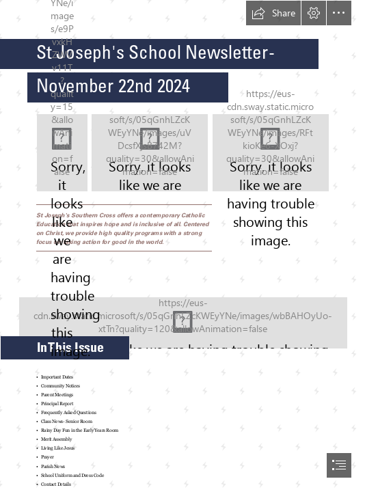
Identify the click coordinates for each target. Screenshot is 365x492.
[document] (182, 246)
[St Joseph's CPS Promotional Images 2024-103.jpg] (149, 152)
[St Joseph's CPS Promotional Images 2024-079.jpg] (182, 315)
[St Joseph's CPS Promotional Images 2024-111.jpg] (270, 152)
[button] (273, 13)
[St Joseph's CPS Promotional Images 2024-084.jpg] (62, 152)
